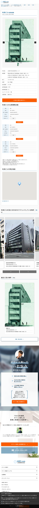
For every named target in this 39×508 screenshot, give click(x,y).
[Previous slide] (11, 271)
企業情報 (4, 474)
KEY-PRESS (5, 484)
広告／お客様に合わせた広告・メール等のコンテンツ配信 (12, 503)
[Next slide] (28, 271)
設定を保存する (19, 505)
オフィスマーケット (6, 478)
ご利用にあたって (5, 491)
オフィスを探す (5, 467)
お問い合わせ (5, 482)
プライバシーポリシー (6, 489)
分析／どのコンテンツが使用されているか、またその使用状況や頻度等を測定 (16, 501)
